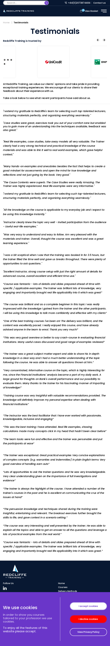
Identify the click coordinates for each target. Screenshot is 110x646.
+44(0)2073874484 (77, 2)
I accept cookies (88, 606)
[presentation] (98, 40)
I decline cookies (88, 619)
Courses (62, 587)
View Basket (89, 11)
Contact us (99, 2)
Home (6, 22)
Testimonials (21, 22)
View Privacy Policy (88, 632)
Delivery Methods (67, 591)
